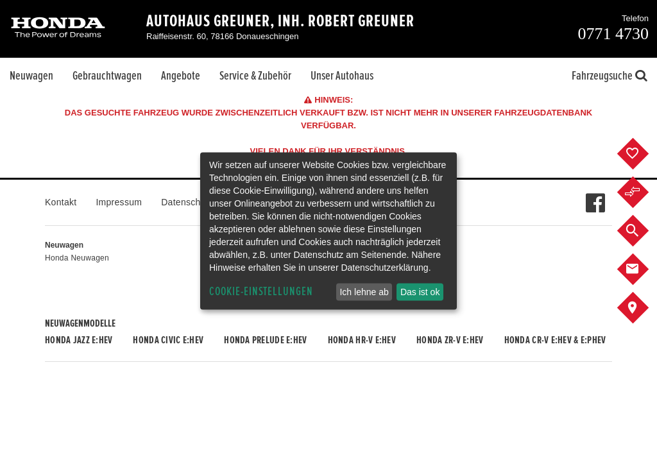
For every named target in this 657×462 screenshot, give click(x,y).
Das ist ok (419, 292)
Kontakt (60, 202)
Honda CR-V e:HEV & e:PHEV (555, 340)
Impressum (119, 202)
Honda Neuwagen (77, 257)
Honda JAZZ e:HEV (78, 340)
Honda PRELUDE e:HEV (265, 340)
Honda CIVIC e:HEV (168, 340)
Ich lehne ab (363, 292)
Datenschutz (187, 202)
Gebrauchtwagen (107, 75)
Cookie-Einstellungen (261, 292)
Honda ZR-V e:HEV (449, 340)
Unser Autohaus (342, 75)
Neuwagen (31, 75)
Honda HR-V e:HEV (362, 340)
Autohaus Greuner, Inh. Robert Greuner (280, 21)
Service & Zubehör (255, 75)
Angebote (180, 75)
